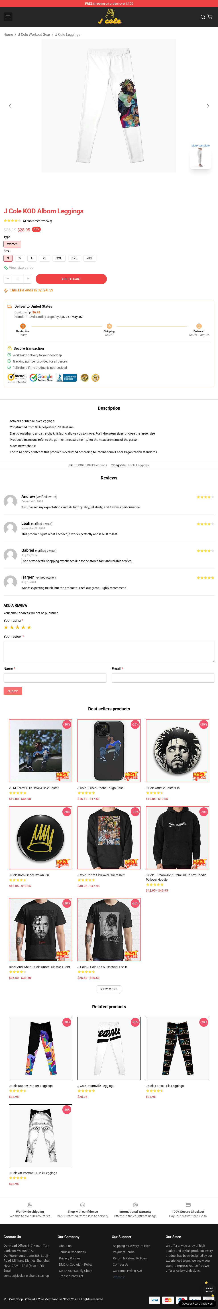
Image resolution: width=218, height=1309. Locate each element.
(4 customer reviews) (37, 221)
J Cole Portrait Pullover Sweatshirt (101, 875)
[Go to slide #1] (97, 182)
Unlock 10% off (210, 1290)
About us (65, 1246)
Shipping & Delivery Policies (131, 1246)
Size (7, 251)
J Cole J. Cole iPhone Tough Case (100, 788)
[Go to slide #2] (120, 182)
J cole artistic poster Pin (163, 788)
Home (8, 34)
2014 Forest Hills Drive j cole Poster (34, 788)
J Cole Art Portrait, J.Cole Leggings (33, 1173)
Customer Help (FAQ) (127, 1271)
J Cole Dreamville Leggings (95, 1086)
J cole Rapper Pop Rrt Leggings (31, 1086)
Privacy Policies (69, 1258)
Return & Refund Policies (130, 1258)
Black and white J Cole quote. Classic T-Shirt (39, 967)
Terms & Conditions (72, 1252)
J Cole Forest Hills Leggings (165, 1086)
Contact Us (120, 1264)
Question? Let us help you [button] (197, 1303)
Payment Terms (123, 1252)
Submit (13, 691)
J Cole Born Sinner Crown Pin (29, 875)
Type (7, 237)
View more (109, 989)
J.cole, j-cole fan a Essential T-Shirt (102, 967)
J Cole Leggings (67, 34)
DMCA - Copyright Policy (75, 1264)
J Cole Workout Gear (34, 34)
